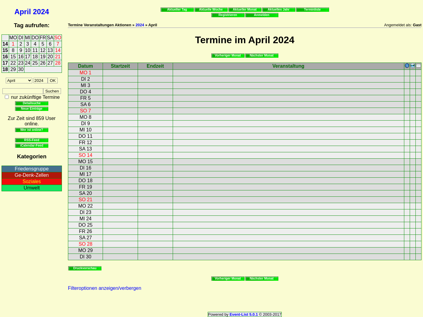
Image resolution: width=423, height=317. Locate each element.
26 (43, 63)
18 (35, 56)
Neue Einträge (32, 108)
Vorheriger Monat (228, 55)
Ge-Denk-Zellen (32, 175)
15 (5, 50)
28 (58, 63)
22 (13, 63)
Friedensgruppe (32, 168)
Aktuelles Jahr (278, 9)
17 (27, 56)
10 (27, 50)
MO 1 (85, 72)
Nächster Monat (262, 55)
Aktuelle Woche (211, 9)
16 (5, 56)
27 (50, 63)
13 (50, 50)
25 (35, 63)
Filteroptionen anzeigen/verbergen (104, 288)
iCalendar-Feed (31, 145)
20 (50, 56)
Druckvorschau (85, 268)
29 (13, 69)
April (22, 12)
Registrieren (228, 15)
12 (43, 50)
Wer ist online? (31, 129)
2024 (41, 12)
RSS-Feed (31, 140)
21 (58, 56)
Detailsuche (31, 103)
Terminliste (312, 9)
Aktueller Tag (177, 9)
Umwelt (32, 187)
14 (5, 44)
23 (21, 63)
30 (21, 69)
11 (35, 50)
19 (43, 56)
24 (27, 63)
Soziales (32, 181)
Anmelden (261, 15)
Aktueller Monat (245, 9)
